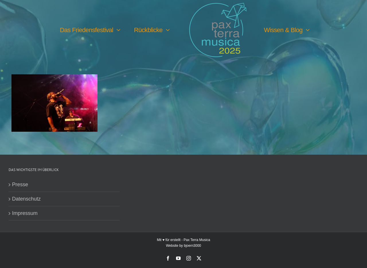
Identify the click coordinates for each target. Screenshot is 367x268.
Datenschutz (26, 199)
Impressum (25, 213)
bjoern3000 (192, 246)
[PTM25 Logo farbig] (218, 5)
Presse (20, 184)
